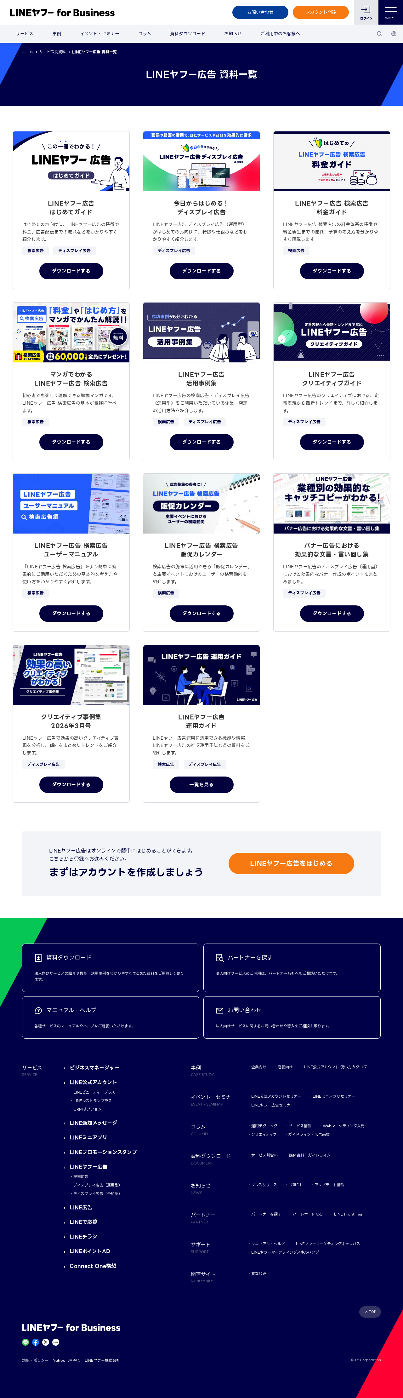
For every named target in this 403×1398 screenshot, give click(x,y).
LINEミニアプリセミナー (334, 1096)
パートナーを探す (266, 1214)
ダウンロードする (71, 271)
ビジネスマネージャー (94, 1068)
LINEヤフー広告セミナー (272, 1105)
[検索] (379, 34)
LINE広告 (81, 1207)
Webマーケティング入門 (344, 1126)
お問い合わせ (260, 12)
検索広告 (80, 1177)
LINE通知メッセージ (93, 1123)
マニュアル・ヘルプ (268, 1244)
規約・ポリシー (35, 1360)
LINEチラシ (83, 1237)
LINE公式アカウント (93, 1082)
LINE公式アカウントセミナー (276, 1096)
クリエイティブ (264, 1134)
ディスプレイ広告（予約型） (97, 1194)
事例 (56, 33)
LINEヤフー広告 (88, 1167)
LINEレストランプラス (92, 1101)
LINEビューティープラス (94, 1092)
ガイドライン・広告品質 (309, 1134)
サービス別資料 (52, 52)
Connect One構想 (93, 1266)
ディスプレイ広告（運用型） (97, 1185)
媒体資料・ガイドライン (310, 1155)
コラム (144, 33)
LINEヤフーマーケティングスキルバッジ (285, 1252)
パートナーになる (308, 1214)
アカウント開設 (321, 12)
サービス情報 (300, 1126)
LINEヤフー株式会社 (102, 1360)
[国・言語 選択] (394, 34)
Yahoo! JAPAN (66, 1360)
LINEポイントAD (90, 1251)
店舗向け (285, 1067)
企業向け (258, 1067)
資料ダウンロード (187, 33)
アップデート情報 (329, 1185)
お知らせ (232, 33)
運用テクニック (264, 1126)
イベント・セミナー (99, 33)
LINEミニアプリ (88, 1137)
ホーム (27, 52)
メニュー (391, 12)
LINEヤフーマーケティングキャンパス (328, 1244)
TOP (372, 1311)
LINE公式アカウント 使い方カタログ (335, 1067)
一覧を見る (201, 785)
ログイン (366, 18)
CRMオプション (87, 1109)
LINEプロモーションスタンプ (103, 1152)
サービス (24, 33)
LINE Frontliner (348, 1214)
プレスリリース (264, 1185)
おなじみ (258, 1273)
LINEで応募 (83, 1222)
